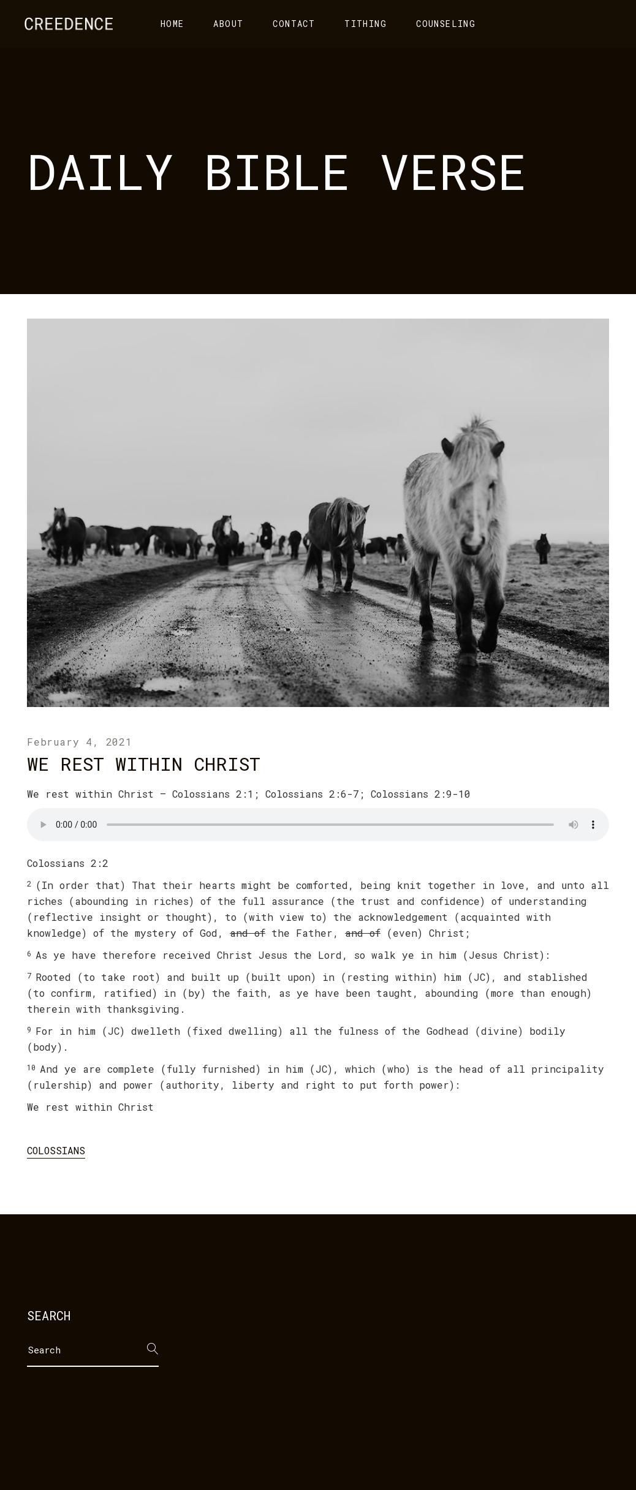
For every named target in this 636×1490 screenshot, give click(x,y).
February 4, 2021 (79, 741)
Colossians (56, 1150)
